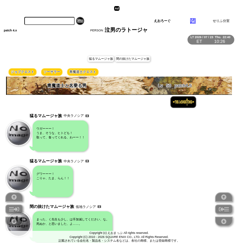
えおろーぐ (162, 21)
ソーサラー (51, 72)
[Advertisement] (173, 8)
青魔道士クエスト (82, 72)
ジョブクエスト (22, 72)
